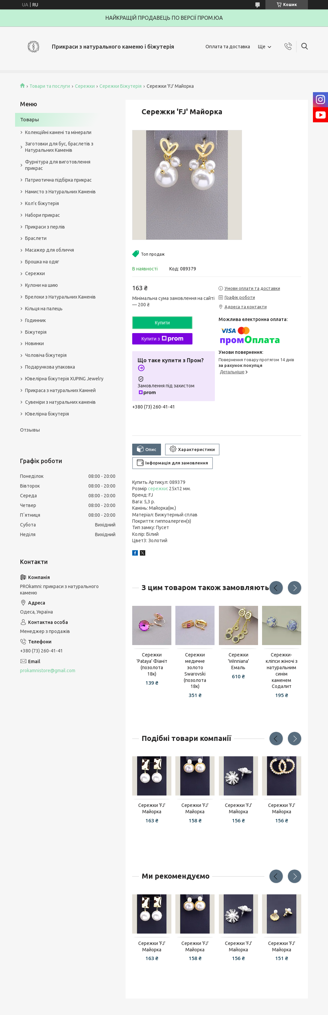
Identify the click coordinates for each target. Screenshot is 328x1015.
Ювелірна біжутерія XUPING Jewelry (64, 378)
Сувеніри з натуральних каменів (60, 402)
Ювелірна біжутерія (47, 414)
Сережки (85, 86)
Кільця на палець (44, 308)
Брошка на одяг (42, 261)
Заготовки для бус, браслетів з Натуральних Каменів (59, 147)
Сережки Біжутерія (120, 86)
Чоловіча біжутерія (46, 355)
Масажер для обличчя (49, 250)
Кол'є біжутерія (42, 203)
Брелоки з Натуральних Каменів (60, 297)
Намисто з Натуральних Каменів (60, 191)
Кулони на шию (41, 285)
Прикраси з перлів (45, 227)
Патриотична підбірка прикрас (58, 180)
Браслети (36, 238)
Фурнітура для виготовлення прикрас (57, 165)
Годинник (35, 320)
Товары (29, 119)
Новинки (34, 343)
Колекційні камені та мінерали (58, 132)
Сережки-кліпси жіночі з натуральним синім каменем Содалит (282, 670)
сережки (157, 488)
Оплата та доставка (228, 46)
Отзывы (30, 430)
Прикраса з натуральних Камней (60, 390)
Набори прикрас (42, 215)
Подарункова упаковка (50, 367)
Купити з (162, 339)
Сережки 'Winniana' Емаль (238, 661)
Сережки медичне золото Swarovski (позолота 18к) (195, 670)
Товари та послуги (49, 86)
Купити (162, 322)
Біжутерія (36, 332)
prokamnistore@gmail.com (47, 670)
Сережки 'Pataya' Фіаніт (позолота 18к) (152, 664)
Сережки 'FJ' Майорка (151, 808)
